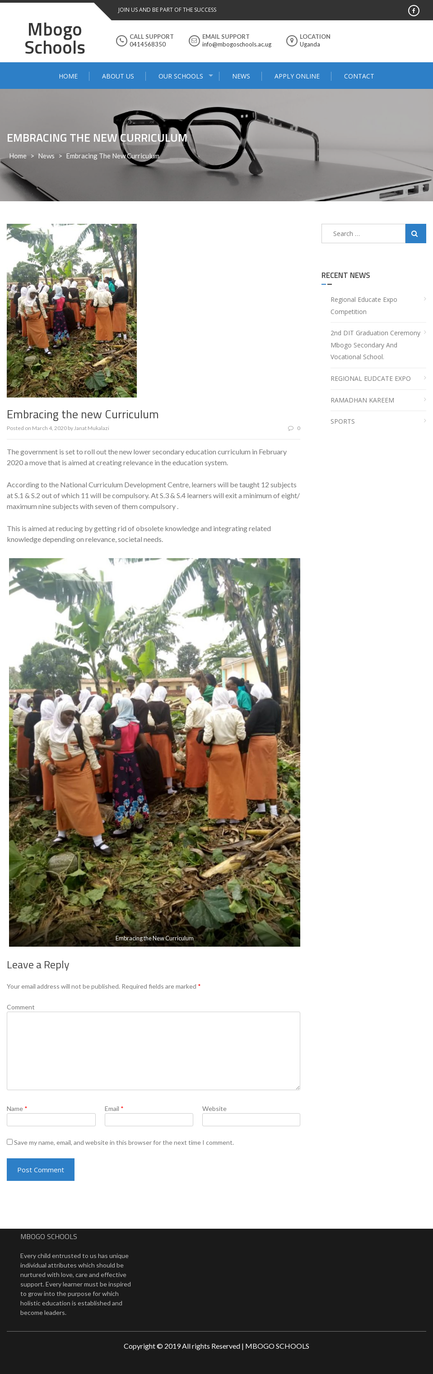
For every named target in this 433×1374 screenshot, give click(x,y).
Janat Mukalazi (91, 428)
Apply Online (297, 76)
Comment (21, 1007)
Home (68, 76)
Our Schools (180, 76)
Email (114, 1108)
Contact (359, 76)
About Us (118, 76)
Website (214, 1108)
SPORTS (343, 421)
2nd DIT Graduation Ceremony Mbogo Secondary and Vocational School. (375, 344)
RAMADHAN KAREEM (362, 400)
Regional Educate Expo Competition (364, 305)
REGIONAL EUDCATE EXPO (371, 378)
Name (17, 1108)
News (241, 76)
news (46, 156)
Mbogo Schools (54, 38)
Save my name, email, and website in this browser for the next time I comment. (124, 1142)
